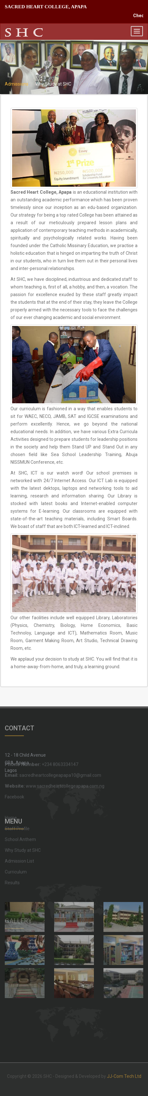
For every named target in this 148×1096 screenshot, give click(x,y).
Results (12, 853)
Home (11, 788)
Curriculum (16, 842)
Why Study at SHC (23, 820)
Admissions (16, 84)
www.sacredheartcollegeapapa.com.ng (54, 769)
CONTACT (19, 724)
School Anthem (20, 810)
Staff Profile (17, 799)
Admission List (19, 831)
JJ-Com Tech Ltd (124, 1073)
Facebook (14, 780)
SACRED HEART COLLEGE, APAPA (46, 6)
